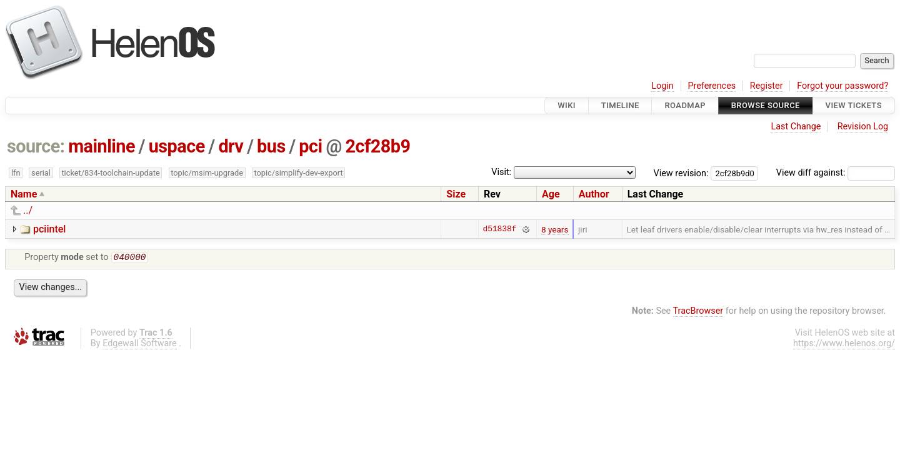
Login (662, 86)
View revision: (681, 173)
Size (456, 194)
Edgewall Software (139, 344)
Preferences (712, 86)
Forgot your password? (842, 86)
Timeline (620, 105)
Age (551, 194)
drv (230, 146)
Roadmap (685, 105)
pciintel (49, 229)
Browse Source (765, 105)
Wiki (567, 105)
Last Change (796, 126)
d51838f (500, 229)
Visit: (501, 172)
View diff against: (835, 173)
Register (766, 86)
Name (24, 194)
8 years (555, 229)
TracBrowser (698, 312)
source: (36, 146)
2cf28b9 (377, 146)
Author (594, 194)
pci (310, 146)
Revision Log (863, 126)
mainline (101, 146)
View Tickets (854, 105)
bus (271, 146)
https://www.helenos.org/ (844, 344)
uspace (177, 146)
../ (27, 210)
